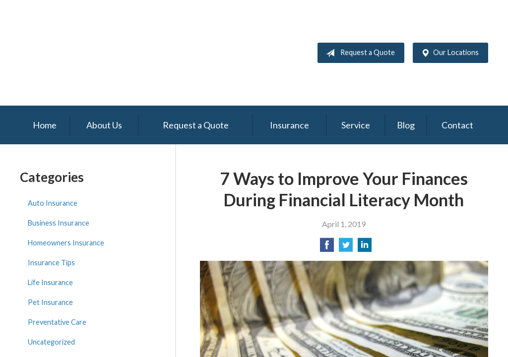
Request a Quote (358, 53)
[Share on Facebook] (327, 247)
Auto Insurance (52, 203)
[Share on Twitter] (346, 247)
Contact (457, 124)
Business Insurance (58, 223)
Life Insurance (50, 282)
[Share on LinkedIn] (365, 247)
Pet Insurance (50, 302)
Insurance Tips (51, 262)
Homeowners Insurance (66, 242)
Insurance (289, 124)
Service (355, 124)
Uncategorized (51, 342)
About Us (104, 124)
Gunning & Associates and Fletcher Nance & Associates (131, 53)
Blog (406, 124)
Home (45, 124)
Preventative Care (57, 322)
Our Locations (448, 53)
